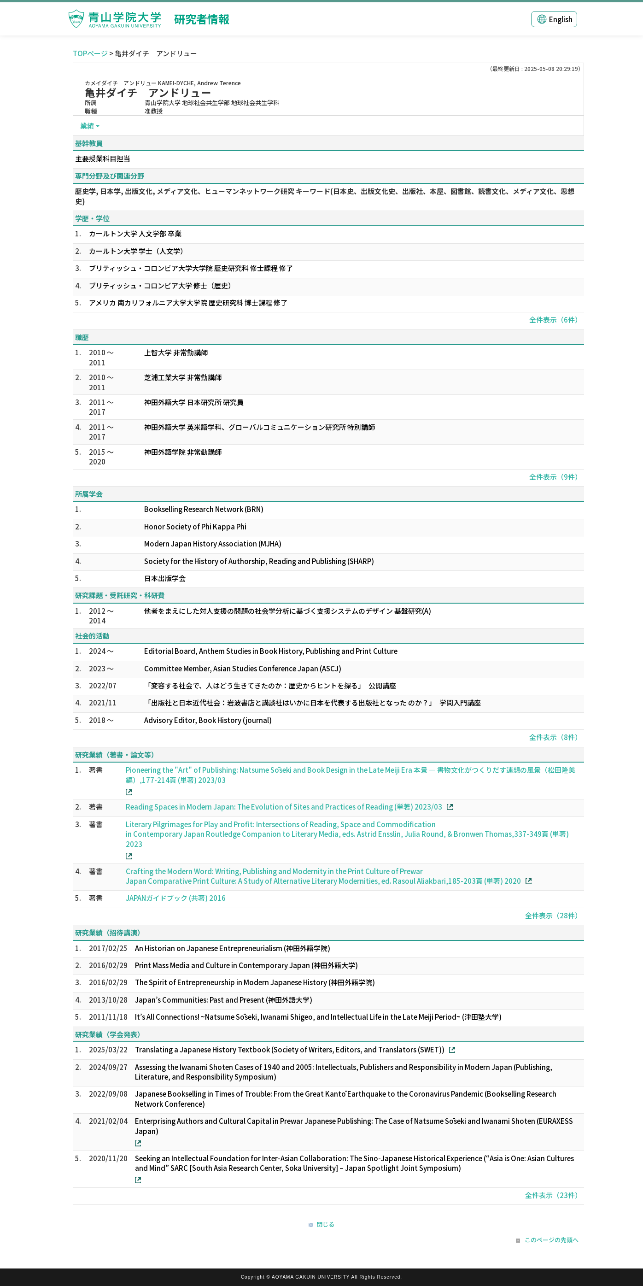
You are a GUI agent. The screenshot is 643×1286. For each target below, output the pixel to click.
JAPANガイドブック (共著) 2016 (176, 898)
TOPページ (90, 53)
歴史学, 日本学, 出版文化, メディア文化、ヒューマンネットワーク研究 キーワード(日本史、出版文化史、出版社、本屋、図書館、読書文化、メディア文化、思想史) (324, 196)
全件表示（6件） (555, 319)
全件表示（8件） (555, 737)
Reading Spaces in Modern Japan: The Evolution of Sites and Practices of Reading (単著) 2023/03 (284, 806)
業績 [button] (87, 125)
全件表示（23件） (553, 1195)
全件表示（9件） (555, 477)
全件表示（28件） (553, 915)
